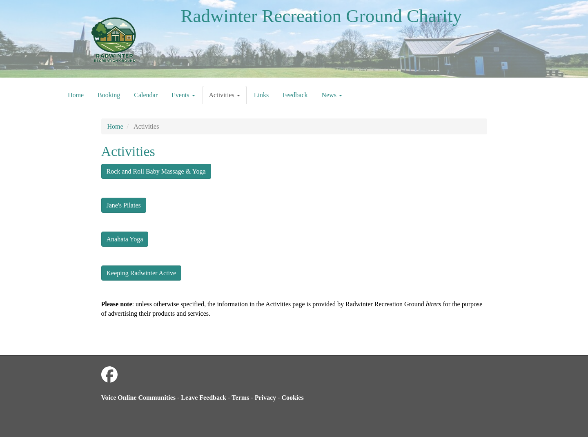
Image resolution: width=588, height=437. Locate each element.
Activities (224, 94)
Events (183, 94)
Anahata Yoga (125, 239)
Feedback (295, 94)
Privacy (265, 397)
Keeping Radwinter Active (141, 273)
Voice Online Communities (138, 397)
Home (76, 94)
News (332, 94)
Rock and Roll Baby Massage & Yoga (156, 171)
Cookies (292, 397)
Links (261, 94)
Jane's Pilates (124, 205)
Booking (109, 94)
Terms (240, 397)
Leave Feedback (203, 397)
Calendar (146, 94)
